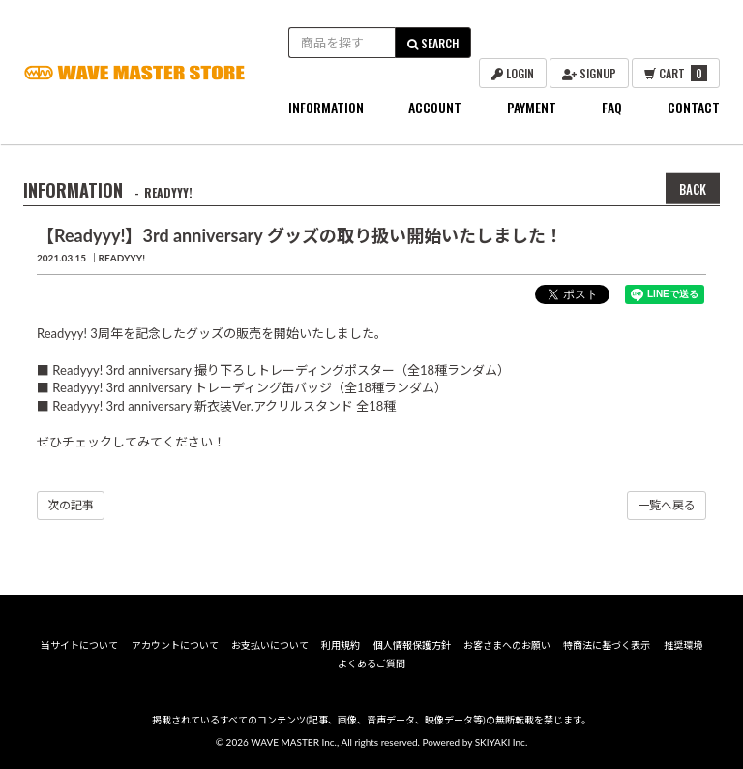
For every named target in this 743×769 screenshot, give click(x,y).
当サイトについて (79, 645)
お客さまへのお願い (506, 645)
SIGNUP (589, 73)
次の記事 (70, 505)
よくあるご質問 (371, 663)
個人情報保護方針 (412, 645)
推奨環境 (683, 645)
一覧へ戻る (667, 505)
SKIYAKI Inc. (501, 742)
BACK (692, 189)
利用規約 (340, 645)
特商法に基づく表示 (606, 645)
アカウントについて (175, 645)
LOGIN (512, 73)
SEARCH (433, 43)
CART (675, 73)
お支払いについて (270, 645)
